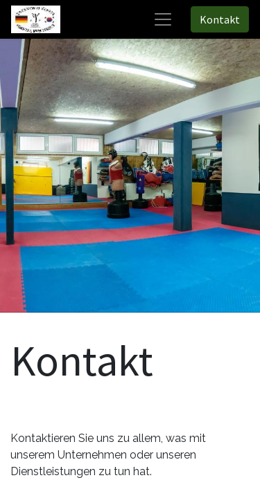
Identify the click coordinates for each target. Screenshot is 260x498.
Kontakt (220, 19)
